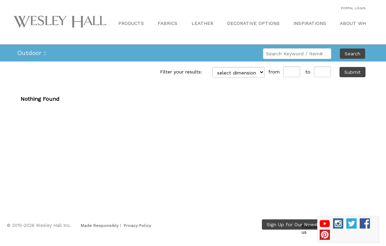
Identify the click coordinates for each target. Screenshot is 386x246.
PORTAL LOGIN (353, 8)
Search (352, 53)
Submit (352, 72)
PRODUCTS (131, 23)
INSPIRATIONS (309, 23)
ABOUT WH (353, 23)
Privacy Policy (137, 225)
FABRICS (167, 23)
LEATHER (202, 23)
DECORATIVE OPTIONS (253, 23)
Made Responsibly (100, 225)
